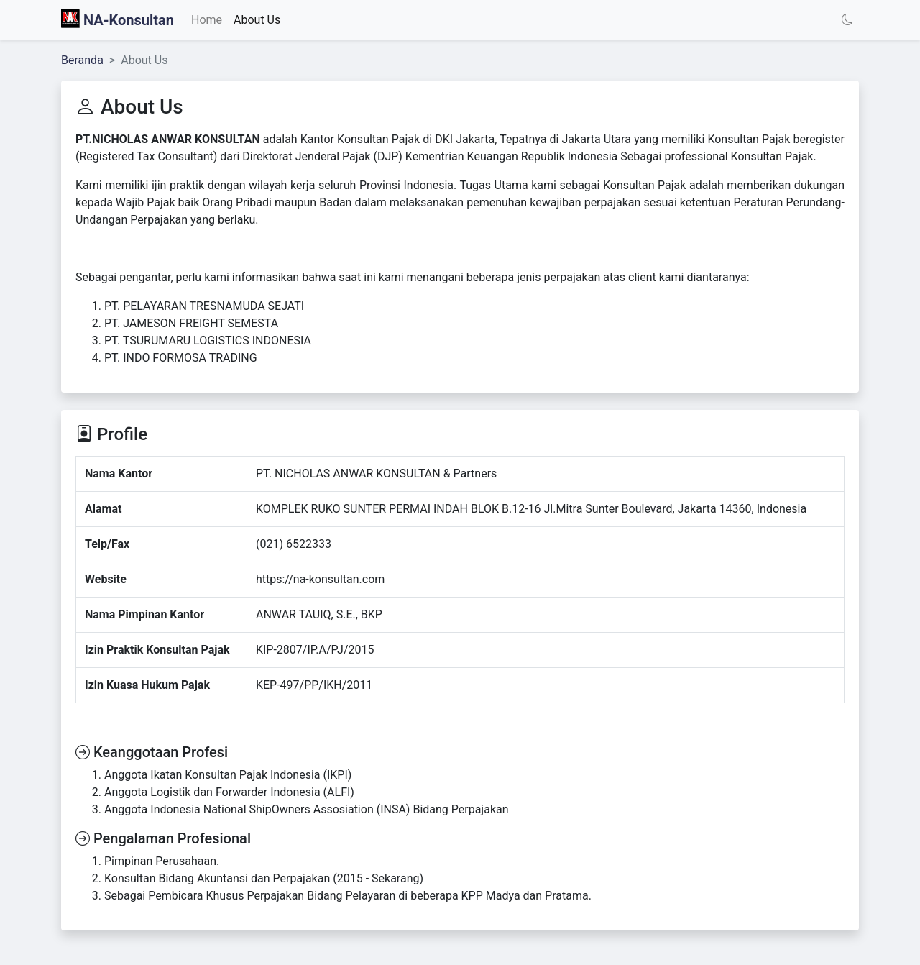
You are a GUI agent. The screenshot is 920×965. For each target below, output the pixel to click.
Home (206, 20)
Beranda (82, 60)
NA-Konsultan (117, 19)
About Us (257, 20)
